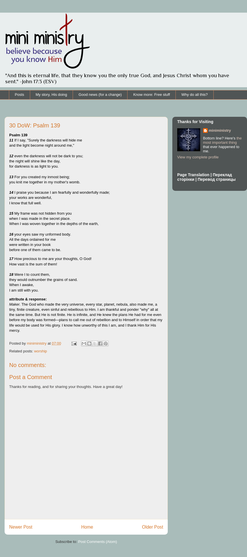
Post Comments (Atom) (97, 541)
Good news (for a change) (100, 94)
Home (87, 527)
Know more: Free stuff (151, 94)
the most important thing (222, 140)
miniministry (220, 130)
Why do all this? (195, 94)
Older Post (152, 527)
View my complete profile (198, 157)
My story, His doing (51, 94)
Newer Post (20, 527)
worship (40, 351)
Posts (19, 94)
